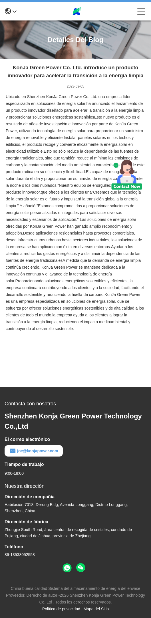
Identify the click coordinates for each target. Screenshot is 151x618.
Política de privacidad (61, 609)
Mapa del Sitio (96, 609)
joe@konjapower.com (33, 451)
